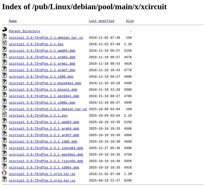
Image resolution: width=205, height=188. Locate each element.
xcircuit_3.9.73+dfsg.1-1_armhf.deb (42, 70)
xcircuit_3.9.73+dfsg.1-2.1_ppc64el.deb (46, 154)
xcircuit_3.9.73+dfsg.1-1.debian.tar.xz (46, 37)
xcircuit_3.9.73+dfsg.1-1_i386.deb (41, 76)
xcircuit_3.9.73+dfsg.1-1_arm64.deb (42, 57)
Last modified (101, 20)
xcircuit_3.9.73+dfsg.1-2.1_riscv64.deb (46, 161)
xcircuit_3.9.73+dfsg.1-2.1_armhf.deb (44, 135)
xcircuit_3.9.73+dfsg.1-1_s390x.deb (42, 102)
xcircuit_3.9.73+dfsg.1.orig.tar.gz (42, 174)
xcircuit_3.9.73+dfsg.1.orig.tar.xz (42, 180)
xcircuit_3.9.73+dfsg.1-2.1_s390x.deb (44, 167)
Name (13, 20)
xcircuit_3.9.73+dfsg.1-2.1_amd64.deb (44, 122)
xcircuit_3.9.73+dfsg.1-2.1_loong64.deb (46, 148)
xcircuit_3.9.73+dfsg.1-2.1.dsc (38, 115)
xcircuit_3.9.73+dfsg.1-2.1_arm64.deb (44, 128)
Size (130, 20)
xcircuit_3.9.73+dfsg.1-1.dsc (36, 44)
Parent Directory (24, 31)
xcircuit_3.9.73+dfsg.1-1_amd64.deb (42, 50)
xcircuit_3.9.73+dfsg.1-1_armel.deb (42, 63)
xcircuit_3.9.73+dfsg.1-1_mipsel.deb (43, 89)
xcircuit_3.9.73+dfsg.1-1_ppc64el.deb (44, 96)
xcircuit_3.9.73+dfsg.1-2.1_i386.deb (43, 141)
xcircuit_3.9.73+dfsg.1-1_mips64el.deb (45, 83)
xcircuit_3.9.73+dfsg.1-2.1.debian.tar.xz (48, 109)
